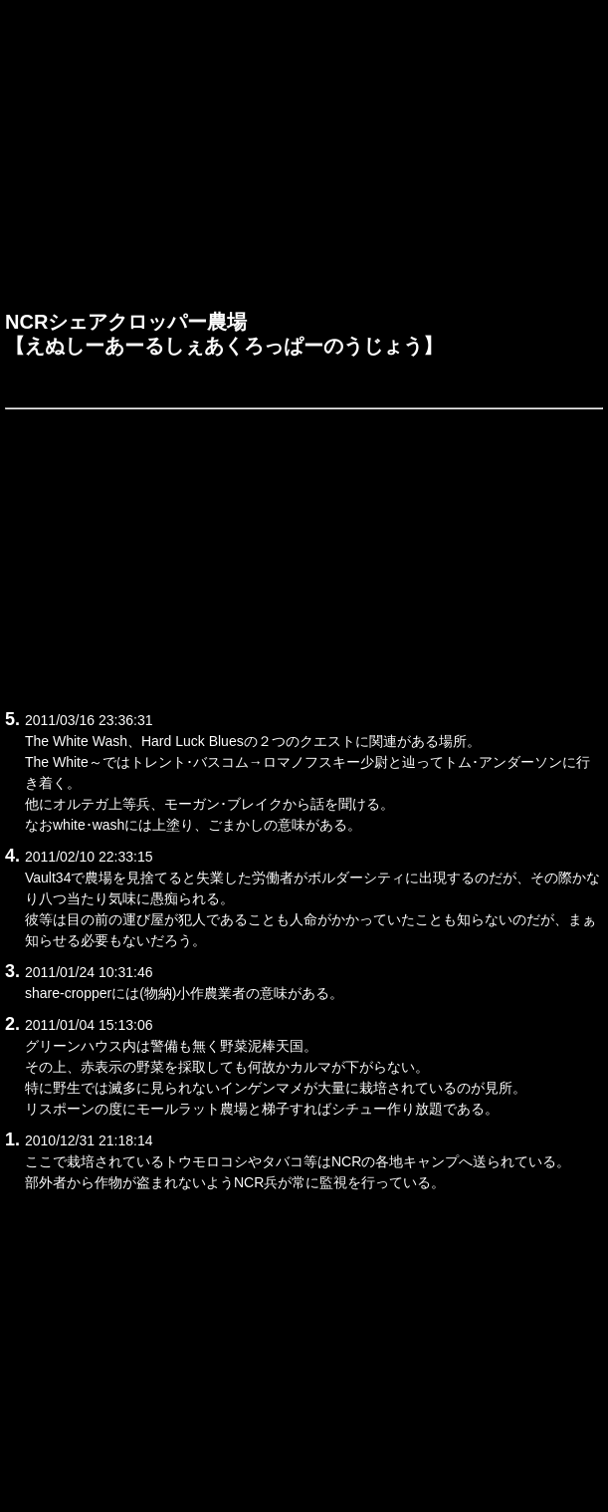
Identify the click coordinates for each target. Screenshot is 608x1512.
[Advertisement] (304, 160)
